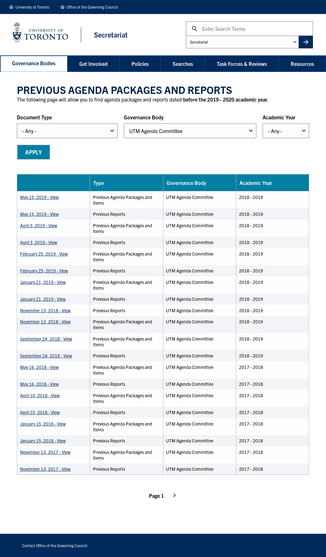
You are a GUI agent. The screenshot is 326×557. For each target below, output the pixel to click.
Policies (140, 63)
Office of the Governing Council (92, 6)
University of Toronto (32, 6)
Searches (183, 63)
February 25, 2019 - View (44, 254)
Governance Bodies (33, 63)
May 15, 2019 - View (39, 197)
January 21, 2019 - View (43, 282)
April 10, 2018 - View (40, 395)
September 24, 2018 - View (46, 339)
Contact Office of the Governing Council (54, 545)
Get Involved (93, 63)
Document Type (34, 117)
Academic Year (279, 117)
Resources (302, 63)
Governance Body (144, 117)
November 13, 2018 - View (45, 310)
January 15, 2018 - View (43, 424)
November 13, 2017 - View (45, 452)
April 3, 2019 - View (38, 225)
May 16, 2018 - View (39, 367)
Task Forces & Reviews (242, 63)
